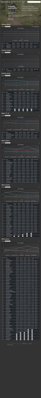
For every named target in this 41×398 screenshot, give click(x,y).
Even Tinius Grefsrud (9, 325)
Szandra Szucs (9, 47)
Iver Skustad (7, 307)
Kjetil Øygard (7, 266)
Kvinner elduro (24, 6)
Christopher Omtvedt (9, 230)
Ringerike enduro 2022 (12, 7)
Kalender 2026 (23, 2)
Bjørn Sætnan (8, 339)
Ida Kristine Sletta (8, 109)
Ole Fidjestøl (7, 321)
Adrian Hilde (7, 274)
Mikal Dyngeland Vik (9, 267)
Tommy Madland (8, 335)
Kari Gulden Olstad (9, 70)
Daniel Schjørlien (8, 166)
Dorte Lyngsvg (8, 107)
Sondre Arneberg (8, 172)
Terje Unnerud (8, 298)
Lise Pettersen (9, 44)
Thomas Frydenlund (9, 177)
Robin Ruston (8, 336)
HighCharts (24, 343)
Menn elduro (36, 8)
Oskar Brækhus (8, 137)
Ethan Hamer (8, 281)
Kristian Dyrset (8, 165)
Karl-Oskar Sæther (8, 338)
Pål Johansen (8, 287)
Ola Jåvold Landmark (9, 260)
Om (26, 1)
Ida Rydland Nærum (9, 103)
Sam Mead (7, 288)
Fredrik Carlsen (8, 308)
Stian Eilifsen (8, 229)
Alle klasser (36, 10)
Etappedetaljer (10, 13)
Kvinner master (31, 6)
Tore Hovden (8, 223)
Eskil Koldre (7, 312)
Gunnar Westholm (8, 170)
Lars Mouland (8, 212)
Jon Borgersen (35, 26)
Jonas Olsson (8, 277)
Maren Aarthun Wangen (9, 106)
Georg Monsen (8, 332)
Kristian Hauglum (8, 209)
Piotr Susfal (8, 206)
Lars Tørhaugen (8, 315)
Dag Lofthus (7, 276)
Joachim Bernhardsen (9, 300)
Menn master (24, 10)
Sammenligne (18, 1)
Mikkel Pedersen (8, 133)
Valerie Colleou (8, 110)
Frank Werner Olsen (8, 314)
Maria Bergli (8, 97)
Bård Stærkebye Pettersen (9, 329)
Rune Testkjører (8, 322)
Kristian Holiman (8, 269)
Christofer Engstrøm (9, 213)
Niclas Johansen (8, 311)
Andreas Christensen (9, 226)
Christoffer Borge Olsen (9, 290)
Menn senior (30, 10)
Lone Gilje (7, 99)
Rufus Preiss (8, 180)
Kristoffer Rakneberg (9, 162)
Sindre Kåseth (8, 301)
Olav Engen (7, 284)
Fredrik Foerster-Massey (9, 304)
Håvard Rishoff (8, 217)
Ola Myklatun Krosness (9, 270)
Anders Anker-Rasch (9, 294)
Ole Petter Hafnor (8, 179)
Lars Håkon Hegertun (9, 328)
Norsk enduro (5, 2)
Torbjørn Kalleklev (8, 236)
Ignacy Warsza (8, 319)
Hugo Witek (7, 280)
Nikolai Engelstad (8, 227)
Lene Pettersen (8, 93)
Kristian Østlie (8, 283)
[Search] (34, 2)
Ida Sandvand (8, 102)
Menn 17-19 (30, 8)
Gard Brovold (8, 259)
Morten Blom (8, 173)
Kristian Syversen (8, 318)
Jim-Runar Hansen (8, 136)
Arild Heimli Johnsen (9, 205)
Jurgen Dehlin (8, 169)
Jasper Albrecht (8, 263)
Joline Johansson (8, 96)
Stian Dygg (7, 176)
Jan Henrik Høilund (9, 219)
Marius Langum (8, 210)
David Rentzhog (8, 297)
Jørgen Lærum (8, 331)
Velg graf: (3, 26)
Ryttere (14, 1)
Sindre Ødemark (8, 273)
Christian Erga (8, 220)
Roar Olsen (7, 216)
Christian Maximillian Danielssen (10, 291)
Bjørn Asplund (8, 233)
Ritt (11, 1)
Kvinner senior (24, 8)
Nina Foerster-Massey (9, 100)
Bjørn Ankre (7, 305)
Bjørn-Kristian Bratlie (9, 234)
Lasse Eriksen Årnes (9, 163)
